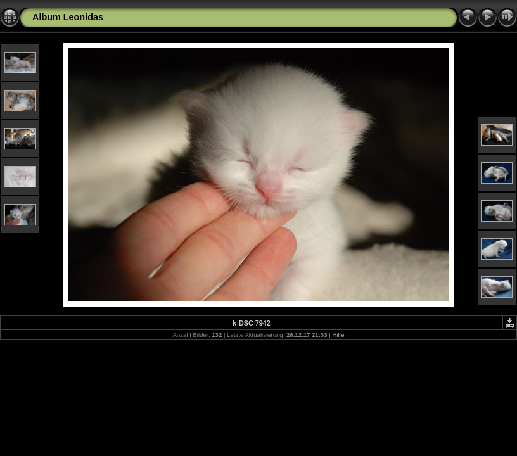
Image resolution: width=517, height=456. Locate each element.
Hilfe (338, 334)
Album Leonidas (67, 17)
